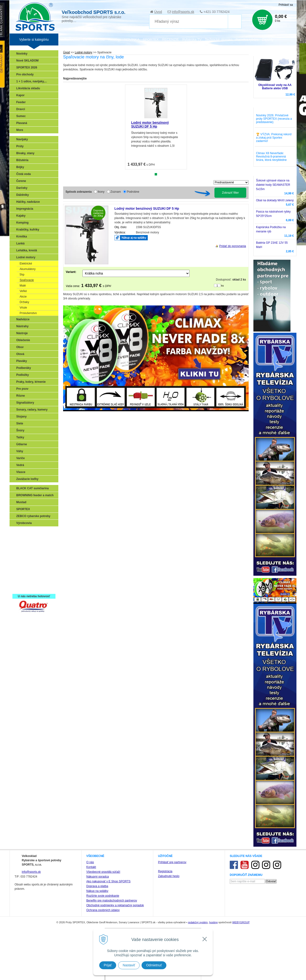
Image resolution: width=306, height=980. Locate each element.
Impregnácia (24, 208)
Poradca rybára (247, 39)
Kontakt (91, 867)
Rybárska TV (192, 39)
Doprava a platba (97, 886)
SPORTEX (23, 509)
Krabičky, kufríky (27, 229)
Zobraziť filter (230, 192)
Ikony (101, 191)
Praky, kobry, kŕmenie (31, 381)
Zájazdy (267, 39)
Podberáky (23, 368)
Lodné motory (25, 257)
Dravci (20, 109)
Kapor (20, 95)
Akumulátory (28, 269)
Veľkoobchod (70, 39)
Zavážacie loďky (27, 479)
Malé (23, 285)
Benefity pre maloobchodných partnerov (111, 900)
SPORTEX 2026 (26, 67)
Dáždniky (22, 195)
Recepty (23, 581)
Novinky (21, 53)
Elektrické (26, 263)
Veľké (23, 291)
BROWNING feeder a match (35, 495)
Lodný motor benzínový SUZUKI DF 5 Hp (150, 124)
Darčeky (21, 188)
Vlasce (20, 472)
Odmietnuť (154, 965)
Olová (20, 354)
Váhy (19, 451)
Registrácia (165, 871)
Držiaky (24, 302)
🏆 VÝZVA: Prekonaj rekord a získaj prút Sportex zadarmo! (273, 138)
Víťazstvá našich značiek (34, 567)
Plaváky (21, 361)
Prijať (108, 965)
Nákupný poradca (97, 876)
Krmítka (21, 236)
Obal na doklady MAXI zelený (275, 200)
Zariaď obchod (93, 39)
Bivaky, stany (25, 153)
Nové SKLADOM (27, 60)
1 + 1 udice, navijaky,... (31, 81)
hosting (213, 922)
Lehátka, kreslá (26, 250)
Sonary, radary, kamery (32, 409)
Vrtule (23, 307)
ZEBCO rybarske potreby (33, 516)
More (19, 130)
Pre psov (22, 388)
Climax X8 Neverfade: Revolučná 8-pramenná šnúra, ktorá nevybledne (271, 157)
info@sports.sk (183, 12)
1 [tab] (156, 174)
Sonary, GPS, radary (31, 532)
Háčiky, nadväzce (28, 201)
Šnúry (20, 430)
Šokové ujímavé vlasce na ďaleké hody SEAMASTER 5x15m (273, 185)
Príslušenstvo (28, 313)
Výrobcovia (24, 523)
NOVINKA (131, 39)
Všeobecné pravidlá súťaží (103, 871)
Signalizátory (25, 402)
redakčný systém (198, 922)
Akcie (23, 296)
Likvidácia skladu (28, 88)
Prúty (20, 146)
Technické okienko (218, 39)
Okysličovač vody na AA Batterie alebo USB (275, 86)
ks (222, 285)
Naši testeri (25, 574)
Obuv (20, 347)
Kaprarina (24, 553)
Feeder (21, 102)
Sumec (21, 116)
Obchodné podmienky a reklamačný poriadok (115, 905)
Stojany (21, 416)
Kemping (22, 222)
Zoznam (115, 191)
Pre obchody (25, 74)
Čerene (21, 181)
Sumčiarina (25, 560)
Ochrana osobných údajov (103, 910)
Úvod (158, 12)
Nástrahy (22, 326)
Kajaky (21, 215)
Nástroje (22, 333)
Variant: (71, 272)
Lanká (20, 243)
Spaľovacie (27, 280)
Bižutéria (22, 160)
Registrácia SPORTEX (32, 588)
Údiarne (21, 444)
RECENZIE (170, 39)
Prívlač (22, 539)
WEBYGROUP (241, 922)
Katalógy (114, 39)
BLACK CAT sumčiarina (32, 488)
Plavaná (21, 123)
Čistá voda (23, 174)
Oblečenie (23, 340)
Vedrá (20, 465)
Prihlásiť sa (286, 4)
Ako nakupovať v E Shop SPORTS (108, 881)
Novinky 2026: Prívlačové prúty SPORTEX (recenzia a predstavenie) (274, 119)
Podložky (22, 375)
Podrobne (133, 191)
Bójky (20, 167)
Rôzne (20, 395)
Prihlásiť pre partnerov (172, 862)
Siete (19, 423)
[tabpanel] (156, 126)
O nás (90, 862)
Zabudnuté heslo (168, 876)
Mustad (21, 502)
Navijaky (22, 139)
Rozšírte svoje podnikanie (102, 895)
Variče (20, 458)
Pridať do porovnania (232, 246)
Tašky (20, 437)
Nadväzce (22, 319)
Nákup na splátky (97, 891)
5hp (22, 274)
